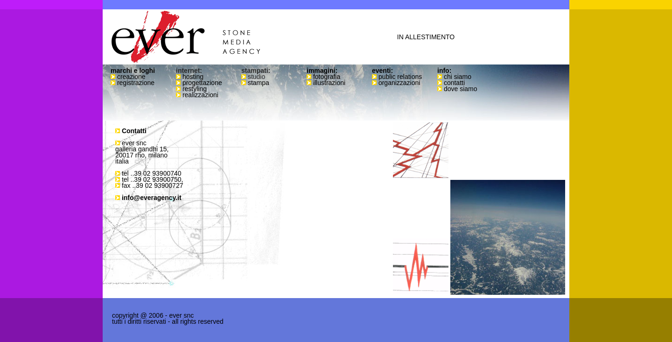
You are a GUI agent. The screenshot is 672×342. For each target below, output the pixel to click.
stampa (258, 82)
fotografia (326, 76)
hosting (192, 76)
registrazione (135, 82)
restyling (194, 89)
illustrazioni (329, 82)
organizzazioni (399, 82)
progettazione (202, 82)
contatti (454, 82)
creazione (131, 76)
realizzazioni (200, 95)
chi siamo (457, 76)
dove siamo (460, 89)
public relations (400, 76)
